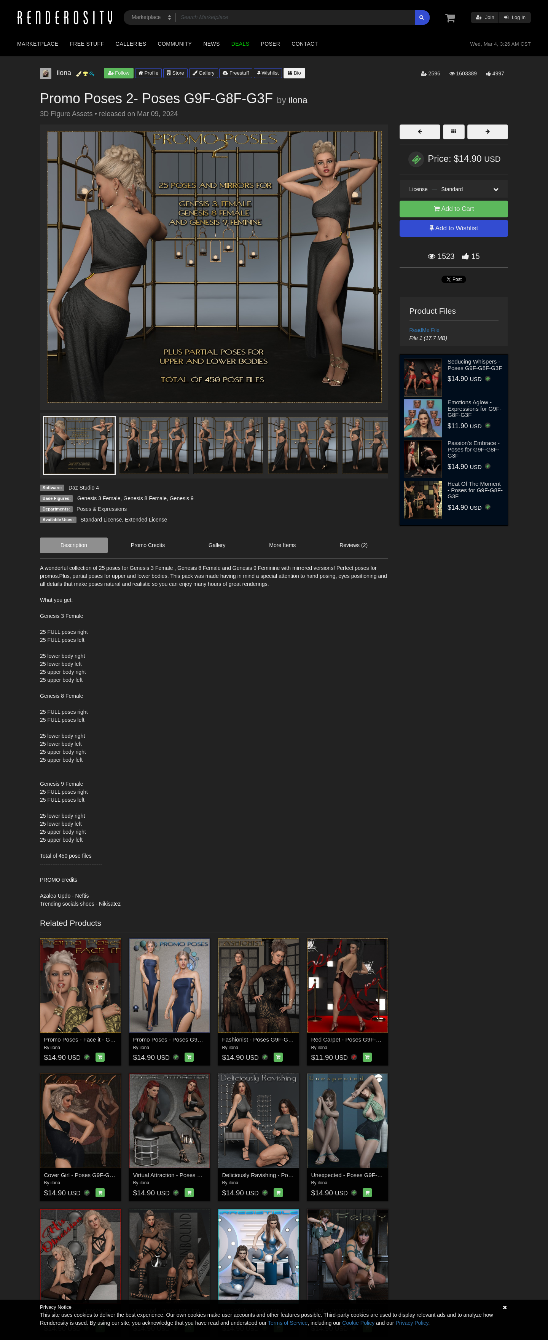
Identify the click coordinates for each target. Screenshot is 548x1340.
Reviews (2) (353, 545)
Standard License (101, 520)
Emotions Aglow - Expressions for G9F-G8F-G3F (475, 408)
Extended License (146, 520)
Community (175, 44)
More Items (282, 545)
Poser (270, 44)
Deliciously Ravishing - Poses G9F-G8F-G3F (279, 1175)
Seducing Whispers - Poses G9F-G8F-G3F (475, 364)
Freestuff (236, 73)
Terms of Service (287, 1323)
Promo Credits (148, 545)
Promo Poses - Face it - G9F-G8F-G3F (93, 1039)
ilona (297, 100)
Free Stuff (87, 44)
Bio (294, 73)
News (211, 44)
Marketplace (37, 44)
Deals (240, 44)
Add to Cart (454, 208)
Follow (118, 73)
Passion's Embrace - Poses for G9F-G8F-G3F (474, 449)
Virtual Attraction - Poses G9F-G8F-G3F (183, 1175)
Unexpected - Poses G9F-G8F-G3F (356, 1175)
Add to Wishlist (454, 228)
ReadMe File (424, 330)
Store (175, 73)
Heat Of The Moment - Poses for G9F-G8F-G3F (475, 489)
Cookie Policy (358, 1323)
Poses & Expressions (101, 509)
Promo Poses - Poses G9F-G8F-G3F (180, 1039)
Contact (305, 44)
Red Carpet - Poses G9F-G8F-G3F (355, 1039)
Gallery (204, 73)
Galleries (130, 44)
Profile (148, 73)
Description (74, 545)
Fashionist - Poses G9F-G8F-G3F (265, 1039)
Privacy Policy (411, 1323)
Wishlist (268, 73)
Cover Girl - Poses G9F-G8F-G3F (86, 1175)
